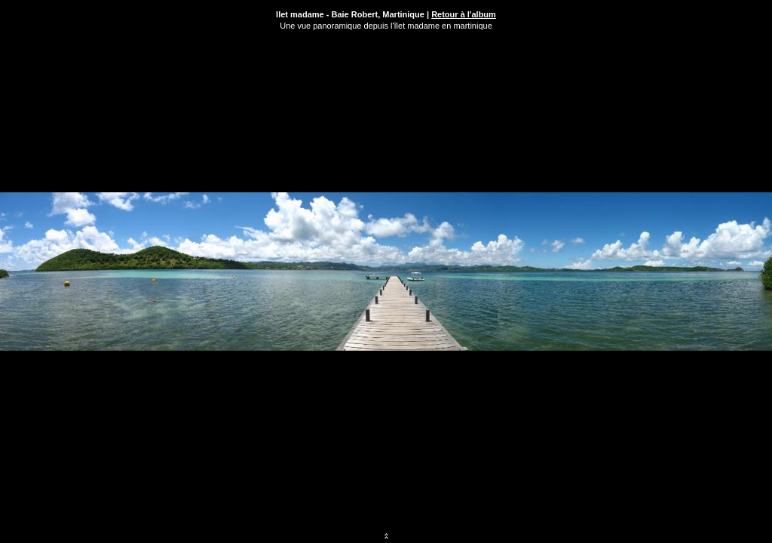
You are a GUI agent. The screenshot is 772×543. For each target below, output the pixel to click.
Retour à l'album (463, 14)
